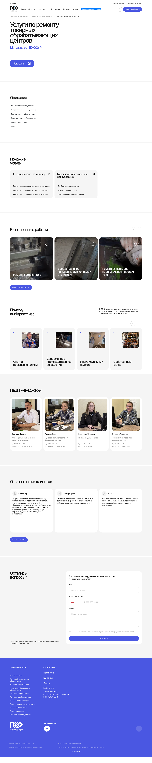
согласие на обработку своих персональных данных (94, 637)
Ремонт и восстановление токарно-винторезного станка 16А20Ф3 (40, 195)
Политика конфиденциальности (21, 749)
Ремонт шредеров (17, 717)
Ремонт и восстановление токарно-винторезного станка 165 (38, 190)
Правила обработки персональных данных (25, 753)
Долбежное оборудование (69, 186)
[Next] (139, 235)
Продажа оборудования (91, 9)
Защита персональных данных (69, 749)
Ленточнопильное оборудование (71, 195)
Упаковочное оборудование (20, 720)
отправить (104, 644)
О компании (44, 9)
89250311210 (51, 449)
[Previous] (132, 235)
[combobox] (75, 608)
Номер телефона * (76, 602)
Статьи (75, 9)
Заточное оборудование (19, 690)
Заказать (26, 63)
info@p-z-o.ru (85, 452)
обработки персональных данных (122, 638)
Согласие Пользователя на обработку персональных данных (81, 753)
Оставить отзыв (18, 545)
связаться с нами (132, 9)
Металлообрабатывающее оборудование (76, 177)
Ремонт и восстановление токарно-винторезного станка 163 (38, 186)
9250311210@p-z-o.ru (55, 452)
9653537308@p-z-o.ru (22, 452)
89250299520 (85, 449)
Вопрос (71, 614)
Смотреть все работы (20, 293)
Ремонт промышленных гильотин (22, 710)
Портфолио (55, 9)
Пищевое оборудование (19, 699)
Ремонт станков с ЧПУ (18, 713)
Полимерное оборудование (20, 703)
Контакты (66, 9)
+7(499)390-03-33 (118, 3)
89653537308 (19, 449)
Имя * (71, 590)
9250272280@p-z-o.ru (122, 452)
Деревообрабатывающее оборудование (19, 686)
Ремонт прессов (16, 681)
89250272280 (119, 449)
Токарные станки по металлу (31, 177)
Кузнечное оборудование (68, 190)
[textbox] (71, 608)
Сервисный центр (29, 9)
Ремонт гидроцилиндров (19, 706)
